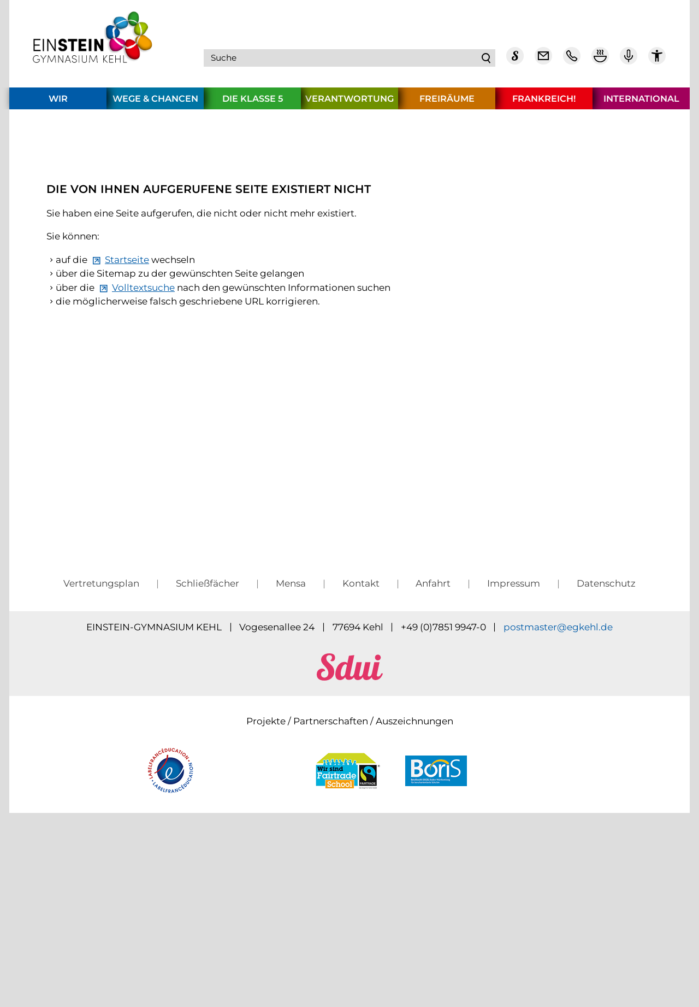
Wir (58, 102)
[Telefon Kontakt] (571, 60)
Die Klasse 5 (252, 102)
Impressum (513, 755)
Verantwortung (349, 102)
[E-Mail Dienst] (543, 60)
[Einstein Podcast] (628, 60)
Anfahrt (433, 755)
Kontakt (361, 755)
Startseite (127, 423)
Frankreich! (544, 102)
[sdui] (350, 849)
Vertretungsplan (101, 755)
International (641, 102)
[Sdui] (515, 60)
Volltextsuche (143, 451)
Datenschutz (606, 755)
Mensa (291, 755)
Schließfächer (207, 755)
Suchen (486, 60)
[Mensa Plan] (600, 60)
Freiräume (447, 102)
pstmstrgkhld (558, 798)
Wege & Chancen (155, 102)
